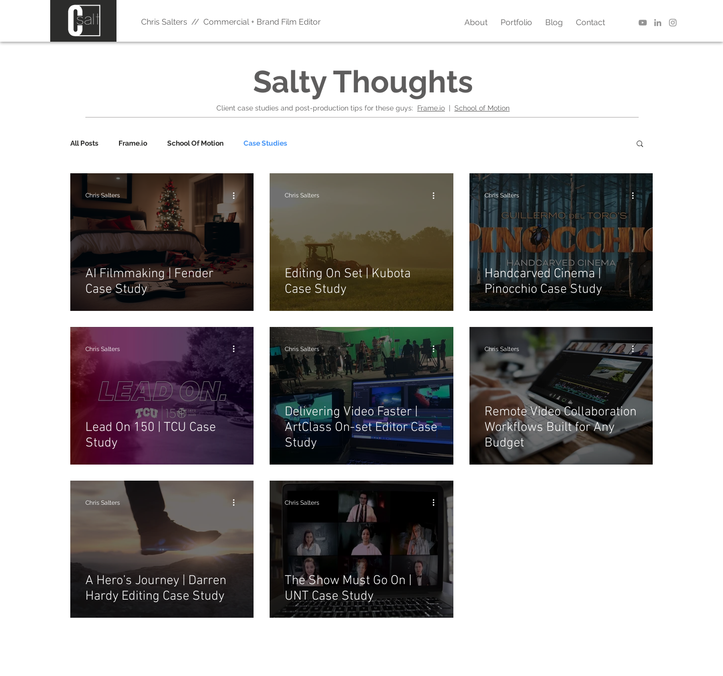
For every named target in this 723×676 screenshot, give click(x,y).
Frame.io (431, 108)
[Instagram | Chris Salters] (673, 23)
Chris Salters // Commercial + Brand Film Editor (231, 22)
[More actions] (237, 195)
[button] (640, 144)
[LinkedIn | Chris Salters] (658, 23)
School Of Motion (195, 143)
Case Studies (265, 143)
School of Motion (482, 108)
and (287, 108)
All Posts (84, 143)
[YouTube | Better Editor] (643, 23)
